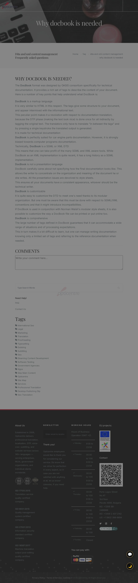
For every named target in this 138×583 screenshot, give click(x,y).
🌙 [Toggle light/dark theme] (130, 566)
